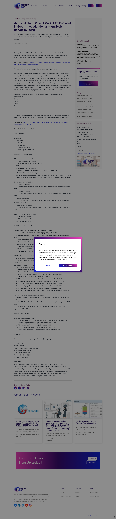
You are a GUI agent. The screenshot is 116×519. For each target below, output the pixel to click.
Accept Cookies (67, 265)
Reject (48, 265)
